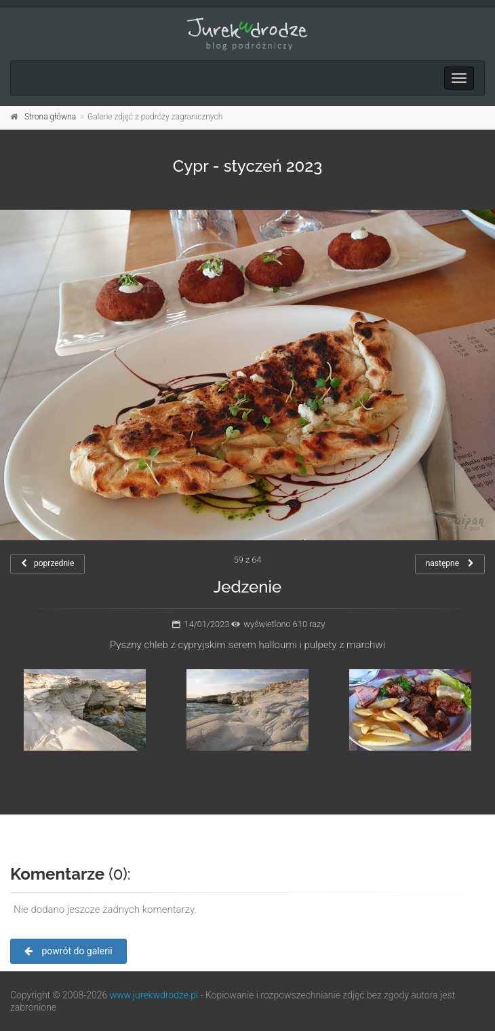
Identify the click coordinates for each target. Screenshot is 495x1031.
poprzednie (47, 563)
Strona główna (50, 116)
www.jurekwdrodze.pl (154, 995)
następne (450, 563)
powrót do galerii (68, 950)
